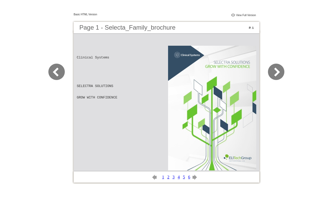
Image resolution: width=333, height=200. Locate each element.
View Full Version (246, 15)
